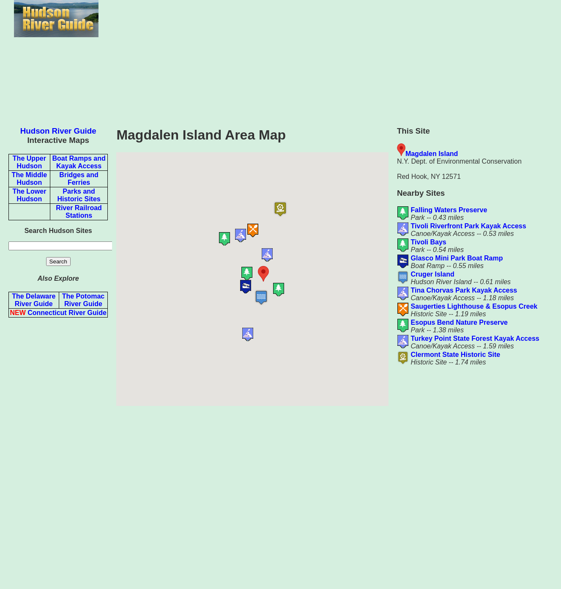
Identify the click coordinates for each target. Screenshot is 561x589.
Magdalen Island (431, 153)
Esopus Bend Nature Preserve (459, 322)
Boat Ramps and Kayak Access (78, 162)
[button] (279, 274)
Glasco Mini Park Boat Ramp (457, 258)
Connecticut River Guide (58, 312)
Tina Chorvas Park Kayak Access (464, 290)
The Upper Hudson (29, 162)
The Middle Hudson (29, 178)
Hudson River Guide (58, 130)
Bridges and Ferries (78, 178)
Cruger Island (432, 274)
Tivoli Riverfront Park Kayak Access (468, 226)
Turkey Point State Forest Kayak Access (475, 338)
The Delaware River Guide (33, 300)
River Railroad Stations (78, 211)
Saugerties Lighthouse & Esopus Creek (474, 306)
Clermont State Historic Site (456, 354)
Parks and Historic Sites (78, 195)
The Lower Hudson (29, 195)
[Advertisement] (58, 451)
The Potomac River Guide (83, 300)
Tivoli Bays (428, 242)
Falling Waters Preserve (449, 210)
